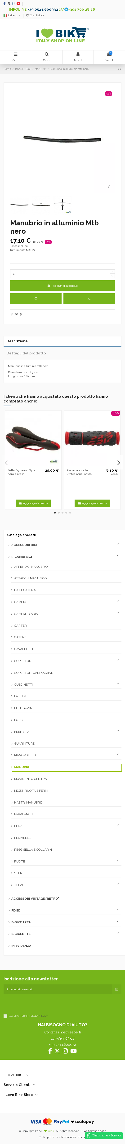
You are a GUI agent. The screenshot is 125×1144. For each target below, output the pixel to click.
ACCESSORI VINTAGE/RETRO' (35, 898)
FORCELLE (22, 720)
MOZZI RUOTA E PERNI (31, 790)
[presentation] (40, 1003)
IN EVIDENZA (21, 945)
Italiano (12, 15)
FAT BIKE (20, 696)
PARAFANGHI (23, 814)
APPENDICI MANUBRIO (31, 566)
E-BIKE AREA (21, 922)
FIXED (16, 910)
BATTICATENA (25, 590)
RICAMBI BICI (21, 557)
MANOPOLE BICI (26, 755)
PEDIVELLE (22, 838)
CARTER (20, 625)
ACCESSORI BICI (24, 545)
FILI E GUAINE (24, 708)
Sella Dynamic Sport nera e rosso (22, 472)
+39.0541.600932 (42, 9)
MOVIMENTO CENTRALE (32, 779)
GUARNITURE (24, 743)
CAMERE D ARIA (26, 614)
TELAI (18, 885)
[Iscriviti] (116, 989)
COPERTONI (23, 661)
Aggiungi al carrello (62, 285)
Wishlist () (35, 15)
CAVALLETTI (23, 649)
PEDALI (19, 826)
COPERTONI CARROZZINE (33, 673)
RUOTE (19, 861)
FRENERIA (21, 731)
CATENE (20, 637)
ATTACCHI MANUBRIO (30, 578)
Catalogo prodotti (21, 535)
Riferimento (17, 250)
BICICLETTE (21, 934)
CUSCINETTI (23, 684)
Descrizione (17, 341)
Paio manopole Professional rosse (79, 472)
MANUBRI (21, 767)
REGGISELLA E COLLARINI (33, 849)
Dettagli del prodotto (26, 353)
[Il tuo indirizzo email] (58, 989)
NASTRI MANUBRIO (28, 802)
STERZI (19, 873)
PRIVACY (43, 1015)
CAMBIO (20, 602)
